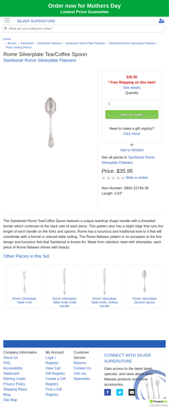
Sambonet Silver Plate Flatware (85, 43)
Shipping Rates (15, 389)
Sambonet (26, 43)
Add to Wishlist (131, 150)
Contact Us (82, 368)
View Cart (53, 368)
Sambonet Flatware (49, 43)
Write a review (137, 177)
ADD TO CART (132, 115)
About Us (10, 358)
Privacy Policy (14, 384)
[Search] (83, 28)
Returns (80, 363)
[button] (159, 403)
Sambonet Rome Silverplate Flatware (132, 43)
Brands (12, 43)
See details (132, 87)
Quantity (131, 93)
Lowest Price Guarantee (85, 11)
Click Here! (131, 134)
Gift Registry (55, 373)
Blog (6, 394)
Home (7, 39)
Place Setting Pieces (19, 47)
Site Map (10, 400)
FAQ (6, 363)
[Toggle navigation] (7, 20)
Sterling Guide (14, 379)
